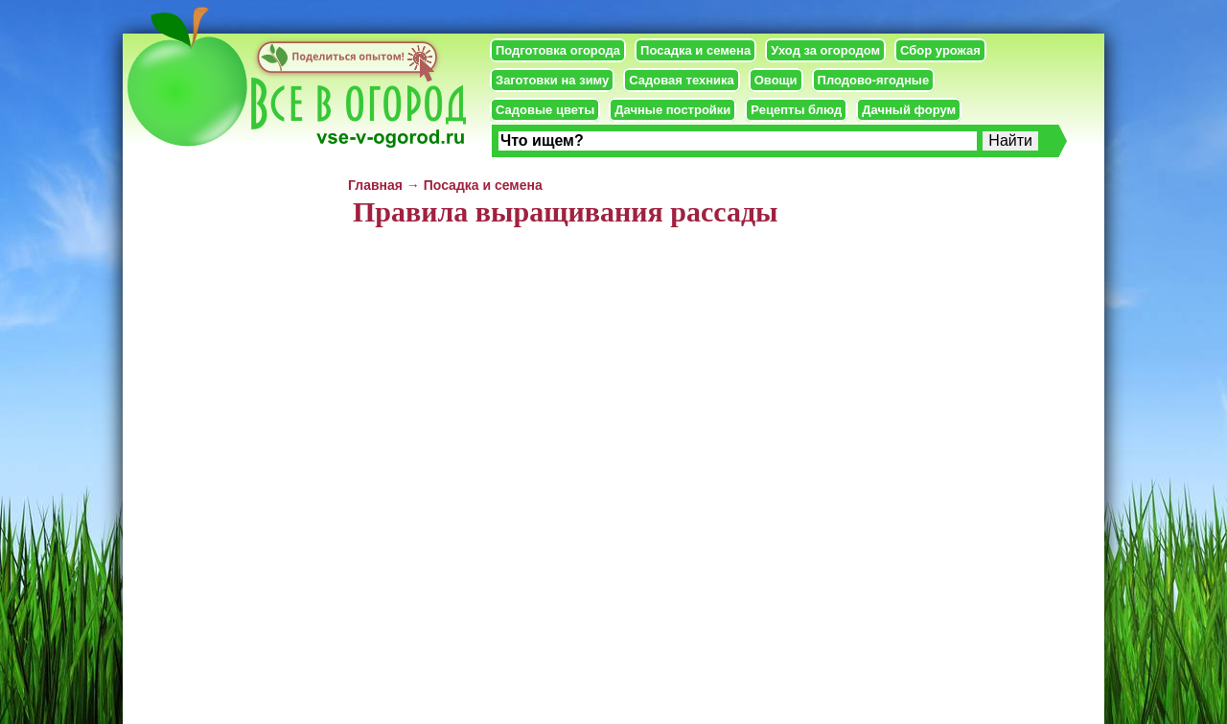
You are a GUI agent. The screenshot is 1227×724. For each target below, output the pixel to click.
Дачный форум (909, 110)
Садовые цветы (545, 110)
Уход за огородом (825, 50)
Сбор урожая (940, 50)
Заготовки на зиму (552, 80)
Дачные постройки (672, 110)
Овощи (776, 80)
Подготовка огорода (558, 50)
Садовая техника (681, 80)
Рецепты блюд (796, 110)
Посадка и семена (695, 50)
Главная (375, 185)
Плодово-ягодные (874, 80)
